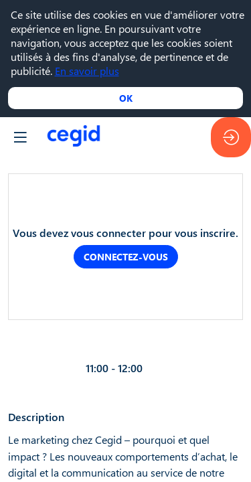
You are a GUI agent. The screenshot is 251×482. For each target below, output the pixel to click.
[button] (20, 137)
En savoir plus (87, 71)
